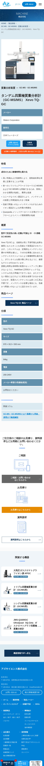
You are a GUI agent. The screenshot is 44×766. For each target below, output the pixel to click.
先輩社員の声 (26, 739)
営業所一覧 (7, 745)
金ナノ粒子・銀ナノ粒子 (11, 717)
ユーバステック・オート (11, 714)
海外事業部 (28, 727)
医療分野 (28, 717)
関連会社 (6, 749)
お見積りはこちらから (21, 510)
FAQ (23, 745)
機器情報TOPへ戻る (22, 653)
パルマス (6, 721)
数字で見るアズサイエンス (30, 742)
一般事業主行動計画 (10, 742)
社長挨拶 (6, 735)
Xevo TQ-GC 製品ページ (20, 303)
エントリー (25, 752)
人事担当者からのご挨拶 (29, 735)
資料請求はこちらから (21, 540)
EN (19, 4)
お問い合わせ (29, 4)
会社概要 (6, 739)
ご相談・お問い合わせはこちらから (21, 479)
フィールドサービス (31, 721)
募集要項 (24, 749)
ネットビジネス (30, 724)
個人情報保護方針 (32, 692)
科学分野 (28, 714)
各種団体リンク (8, 752)
